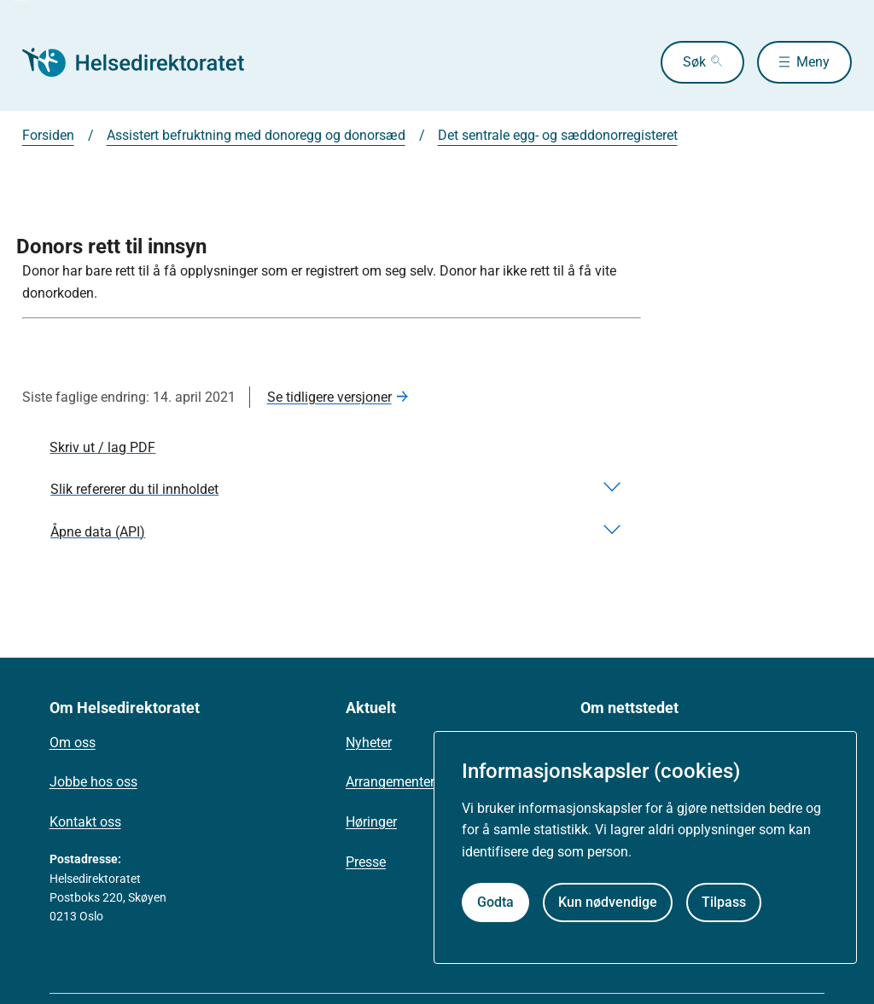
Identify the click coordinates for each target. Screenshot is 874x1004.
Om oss (73, 742)
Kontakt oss (85, 822)
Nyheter (369, 742)
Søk (694, 62)
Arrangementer (390, 782)
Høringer (371, 822)
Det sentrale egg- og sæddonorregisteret (558, 135)
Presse (366, 862)
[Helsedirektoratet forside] (145, 62)
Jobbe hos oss (93, 782)
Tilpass (724, 902)
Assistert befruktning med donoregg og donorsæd (256, 135)
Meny (813, 62)
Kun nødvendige (607, 902)
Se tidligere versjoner (329, 397)
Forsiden (48, 135)
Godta (495, 902)
